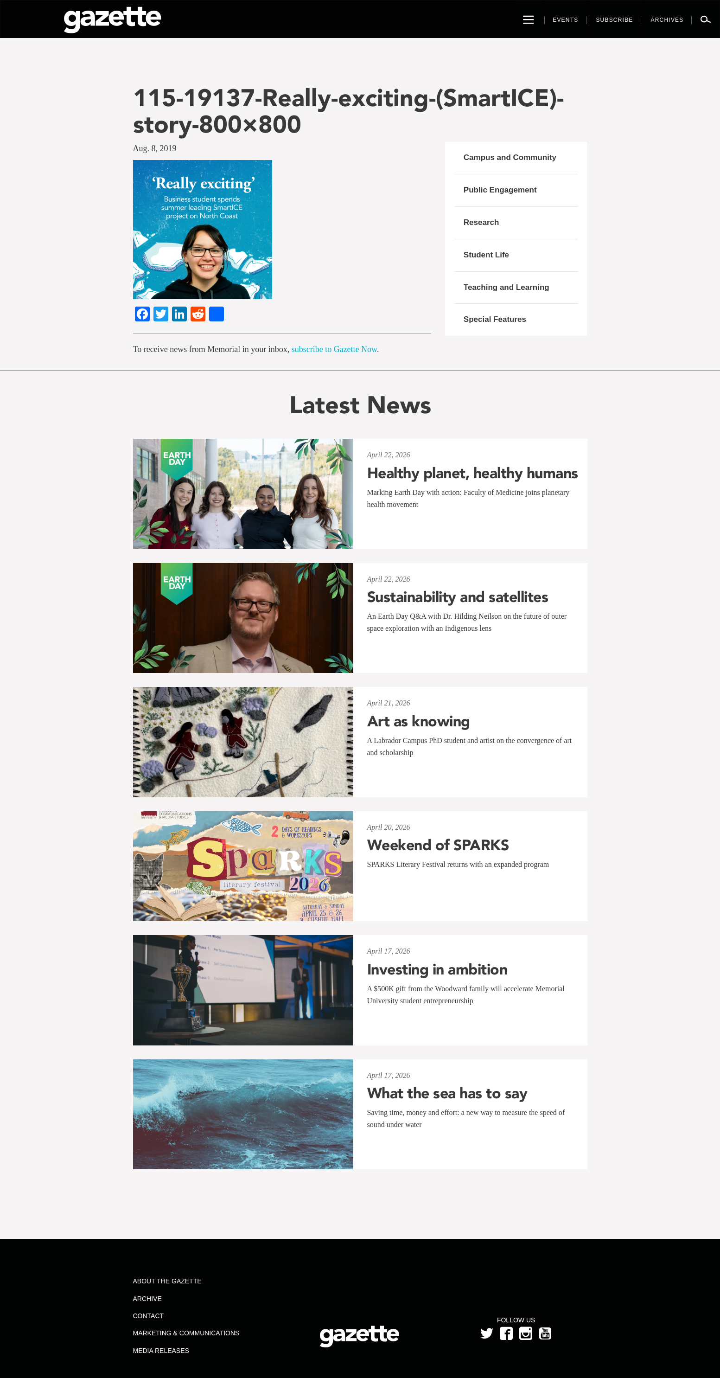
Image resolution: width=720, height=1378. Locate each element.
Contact (148, 1316)
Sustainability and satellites (457, 596)
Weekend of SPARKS (438, 845)
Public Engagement (500, 190)
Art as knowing (418, 721)
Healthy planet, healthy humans (472, 473)
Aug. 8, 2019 (155, 148)
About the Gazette (167, 1281)
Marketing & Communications (186, 1333)
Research (481, 222)
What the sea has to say (447, 1093)
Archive (147, 1298)
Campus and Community (510, 157)
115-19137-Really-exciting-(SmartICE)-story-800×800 (348, 110)
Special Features (495, 319)
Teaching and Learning (506, 287)
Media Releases (161, 1350)
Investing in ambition (437, 969)
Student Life (486, 254)
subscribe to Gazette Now (334, 349)
